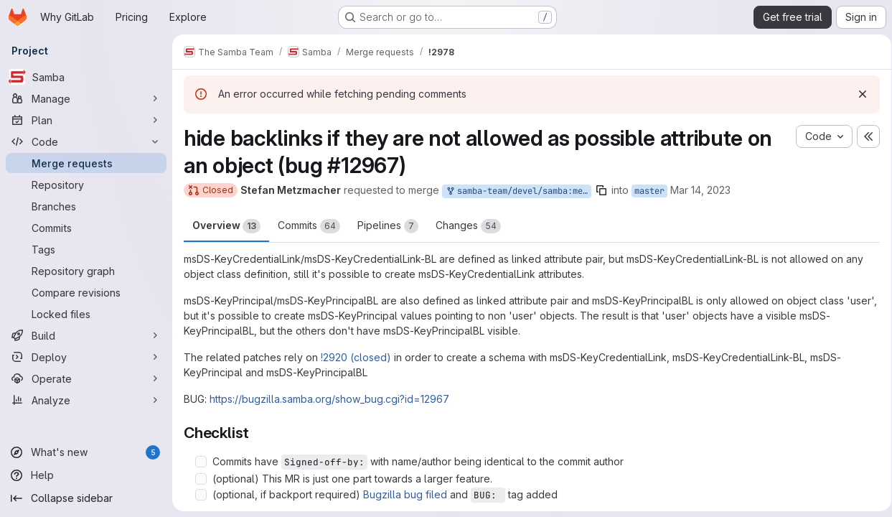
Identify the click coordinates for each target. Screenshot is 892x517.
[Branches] (86, 206)
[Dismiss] (857, 94)
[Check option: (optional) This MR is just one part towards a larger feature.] (201, 479)
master (649, 191)
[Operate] (86, 378)
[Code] (86, 141)
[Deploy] (86, 357)
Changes (468, 226)
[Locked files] (86, 314)
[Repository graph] (86, 271)
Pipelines (387, 226)
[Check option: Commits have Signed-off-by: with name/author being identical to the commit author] (201, 461)
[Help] (86, 475)
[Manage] (86, 98)
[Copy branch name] (601, 190)
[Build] (86, 335)
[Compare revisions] (86, 292)
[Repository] (86, 184)
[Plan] (86, 120)
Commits (309, 226)
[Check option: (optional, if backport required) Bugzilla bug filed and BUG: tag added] (201, 494)
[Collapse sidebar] (86, 498)
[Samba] (86, 77)
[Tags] (86, 249)
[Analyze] (86, 400)
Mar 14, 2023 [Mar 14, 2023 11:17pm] (700, 190)
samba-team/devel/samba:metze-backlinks (518, 191)
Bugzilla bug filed (405, 494)
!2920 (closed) (356, 357)
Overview (226, 226)
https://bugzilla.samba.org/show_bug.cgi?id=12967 (329, 399)
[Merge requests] (86, 163)
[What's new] (86, 452)
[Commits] (86, 228)
